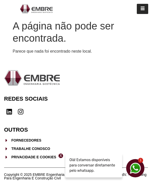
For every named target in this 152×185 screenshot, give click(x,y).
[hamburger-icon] (142, 9)
